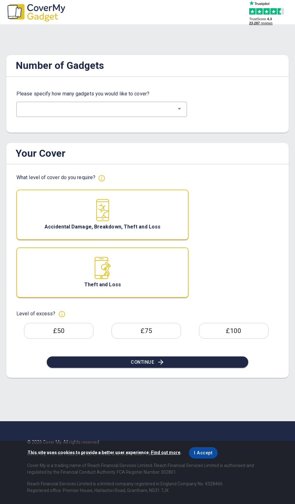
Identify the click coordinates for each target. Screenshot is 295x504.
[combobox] (101, 109)
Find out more (165, 452)
